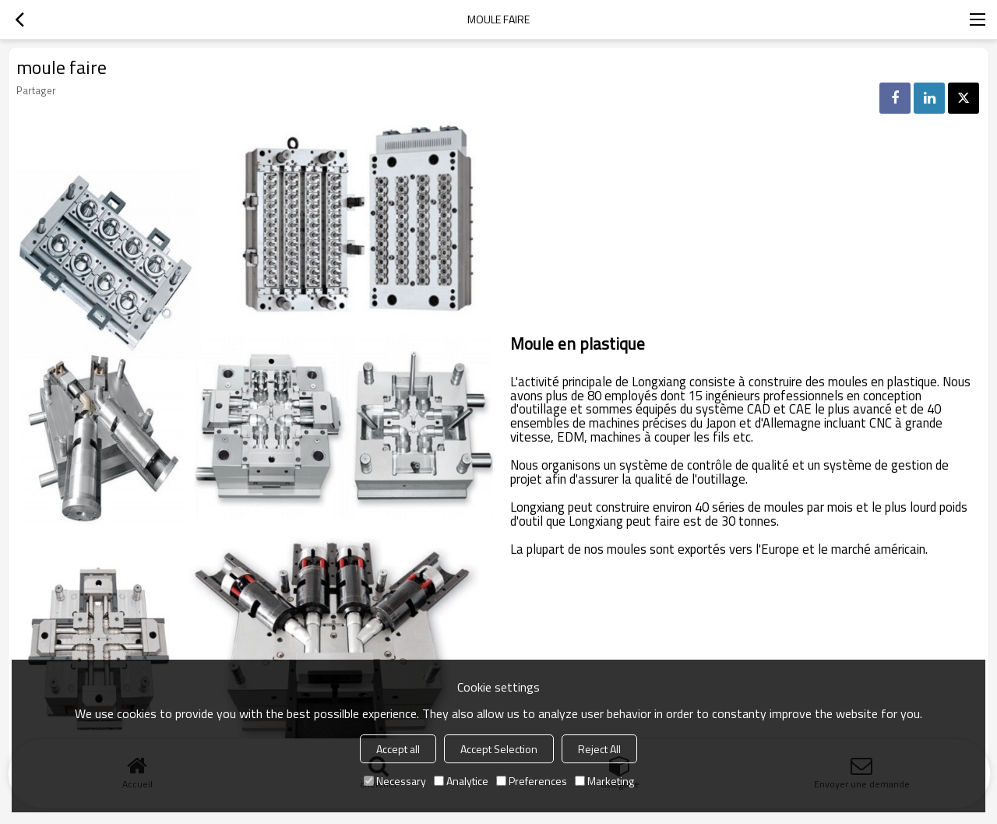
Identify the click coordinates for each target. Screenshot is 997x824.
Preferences (531, 781)
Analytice (461, 781)
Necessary (395, 781)
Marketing (604, 781)
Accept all (398, 749)
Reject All (599, 749)
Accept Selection (498, 749)
